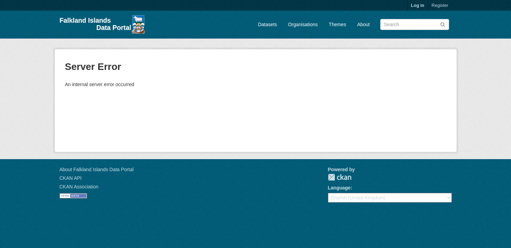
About (363, 24)
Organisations (303, 24)
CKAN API (71, 178)
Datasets (267, 24)
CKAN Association (79, 186)
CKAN (339, 177)
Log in (417, 5)
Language (339, 187)
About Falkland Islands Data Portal (97, 169)
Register (440, 5)
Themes (337, 24)
